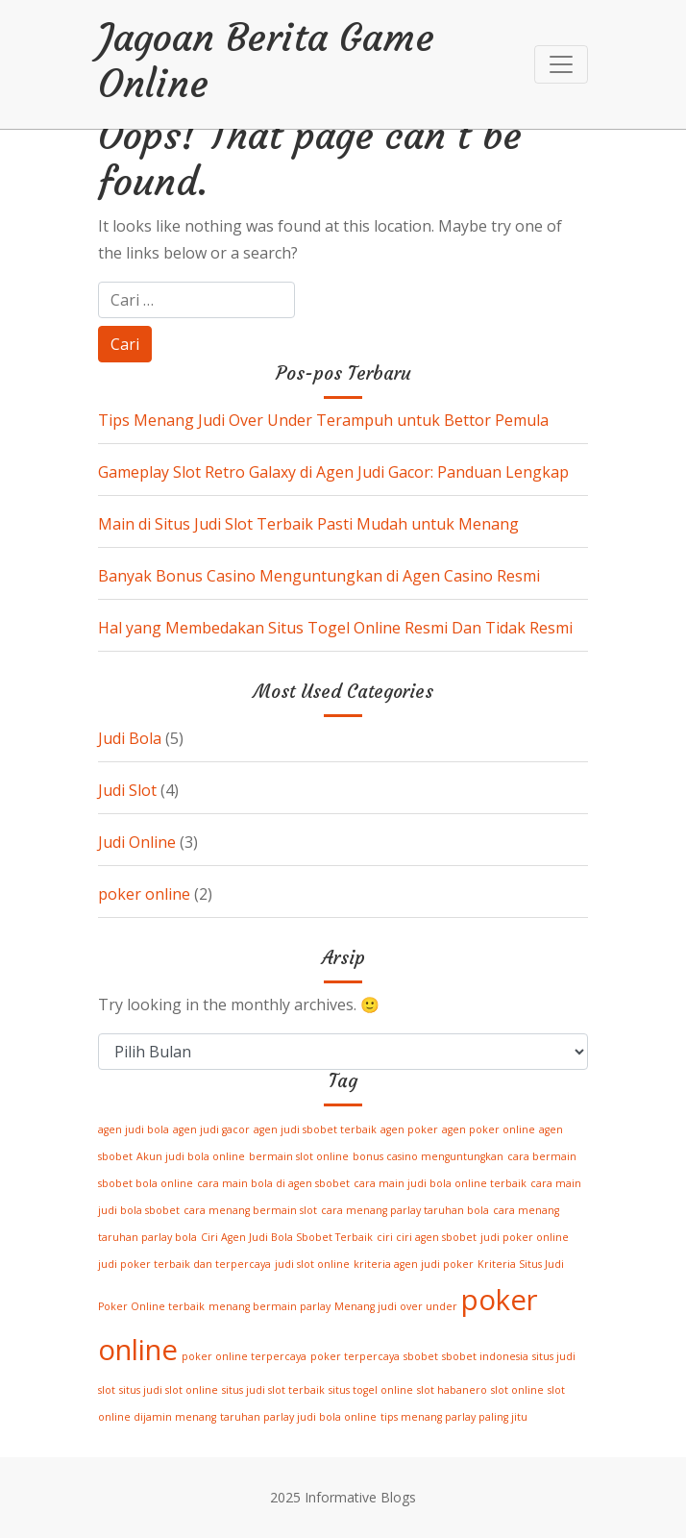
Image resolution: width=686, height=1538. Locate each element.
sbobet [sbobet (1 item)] (421, 1356)
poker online (144, 894)
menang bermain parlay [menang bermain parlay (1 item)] (269, 1306)
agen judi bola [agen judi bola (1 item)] (133, 1129)
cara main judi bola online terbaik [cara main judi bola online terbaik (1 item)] (440, 1183)
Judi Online (137, 842)
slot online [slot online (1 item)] (517, 1390)
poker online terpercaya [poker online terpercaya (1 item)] (244, 1356)
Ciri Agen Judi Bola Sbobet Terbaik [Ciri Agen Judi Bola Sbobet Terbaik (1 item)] (287, 1237)
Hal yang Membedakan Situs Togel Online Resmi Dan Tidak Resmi (335, 627)
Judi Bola (129, 738)
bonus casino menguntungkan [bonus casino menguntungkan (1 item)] (428, 1156)
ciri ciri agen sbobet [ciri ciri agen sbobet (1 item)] (427, 1237)
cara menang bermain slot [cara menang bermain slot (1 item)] (250, 1210)
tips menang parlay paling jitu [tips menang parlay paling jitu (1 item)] (453, 1417)
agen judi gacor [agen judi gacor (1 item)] (211, 1129)
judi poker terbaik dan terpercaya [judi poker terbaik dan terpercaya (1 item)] (184, 1264)
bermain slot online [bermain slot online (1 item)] (299, 1156)
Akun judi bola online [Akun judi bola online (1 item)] (190, 1156)
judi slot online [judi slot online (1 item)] (312, 1264)
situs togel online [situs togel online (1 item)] (371, 1390)
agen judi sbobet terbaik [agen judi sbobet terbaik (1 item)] (315, 1129)
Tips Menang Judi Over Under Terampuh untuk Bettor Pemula (323, 420)
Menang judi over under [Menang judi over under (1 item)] (395, 1306)
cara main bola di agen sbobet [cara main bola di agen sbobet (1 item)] (273, 1183)
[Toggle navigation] (561, 64)
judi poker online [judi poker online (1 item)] (524, 1237)
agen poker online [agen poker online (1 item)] (488, 1129)
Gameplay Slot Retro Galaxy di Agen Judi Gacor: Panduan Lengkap (333, 472)
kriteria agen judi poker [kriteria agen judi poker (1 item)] (414, 1264)
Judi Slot (127, 790)
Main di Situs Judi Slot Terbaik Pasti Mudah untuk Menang (308, 523)
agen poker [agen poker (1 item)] (409, 1129)
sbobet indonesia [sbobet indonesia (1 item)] (485, 1356)
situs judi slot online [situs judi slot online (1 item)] (168, 1390)
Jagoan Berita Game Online (266, 60)
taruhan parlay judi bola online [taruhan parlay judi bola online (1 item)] (298, 1417)
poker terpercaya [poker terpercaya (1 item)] (355, 1356)
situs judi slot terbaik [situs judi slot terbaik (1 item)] (273, 1390)
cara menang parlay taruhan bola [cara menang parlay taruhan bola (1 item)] (405, 1210)
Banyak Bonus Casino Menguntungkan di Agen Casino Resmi (319, 575)
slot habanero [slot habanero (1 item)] (452, 1390)
